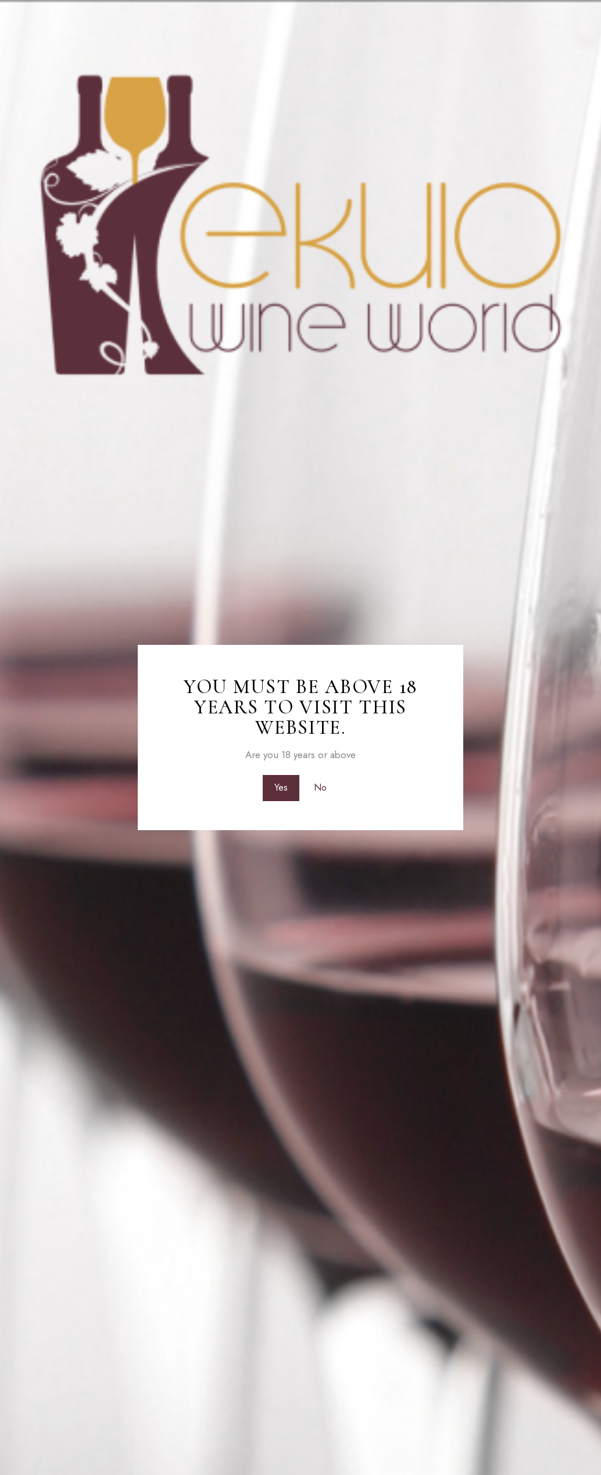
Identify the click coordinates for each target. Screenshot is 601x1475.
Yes (281, 788)
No (320, 788)
